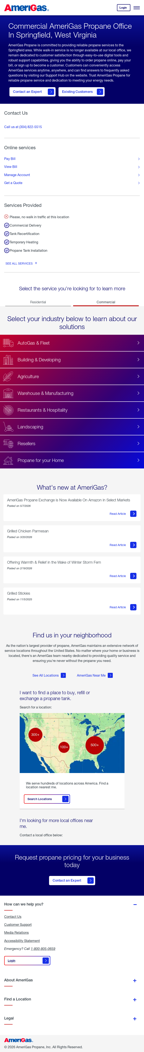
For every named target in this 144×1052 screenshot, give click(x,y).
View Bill (10, 167)
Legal (9, 1018)
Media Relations (16, 932)
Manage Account (17, 175)
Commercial (106, 302)
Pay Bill (10, 159)
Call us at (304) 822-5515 (23, 127)
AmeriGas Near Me (95, 675)
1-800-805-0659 (43, 949)
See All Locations (49, 675)
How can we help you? (23, 904)
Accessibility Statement (22, 941)
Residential (38, 302)
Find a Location (17, 999)
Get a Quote (13, 183)
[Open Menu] (137, 8)
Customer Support (18, 924)
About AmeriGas (18, 980)
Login (124, 8)
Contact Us (12, 916)
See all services (19, 263)
